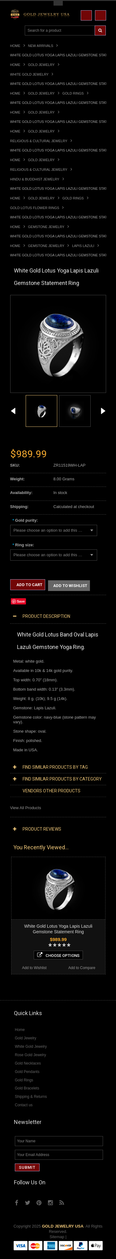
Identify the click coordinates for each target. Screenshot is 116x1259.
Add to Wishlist (70, 585)
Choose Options (58, 955)
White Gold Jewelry (29, 74)
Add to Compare (81, 968)
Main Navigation (15, 30)
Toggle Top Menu (58, 3)
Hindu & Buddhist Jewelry (34, 179)
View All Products (25, 807)
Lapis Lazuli (83, 246)
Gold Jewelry (41, 65)
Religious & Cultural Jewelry (38, 141)
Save (21, 601)
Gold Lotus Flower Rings (34, 208)
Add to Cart (28, 584)
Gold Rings (73, 93)
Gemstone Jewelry (46, 227)
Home (15, 46)
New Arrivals (41, 46)
